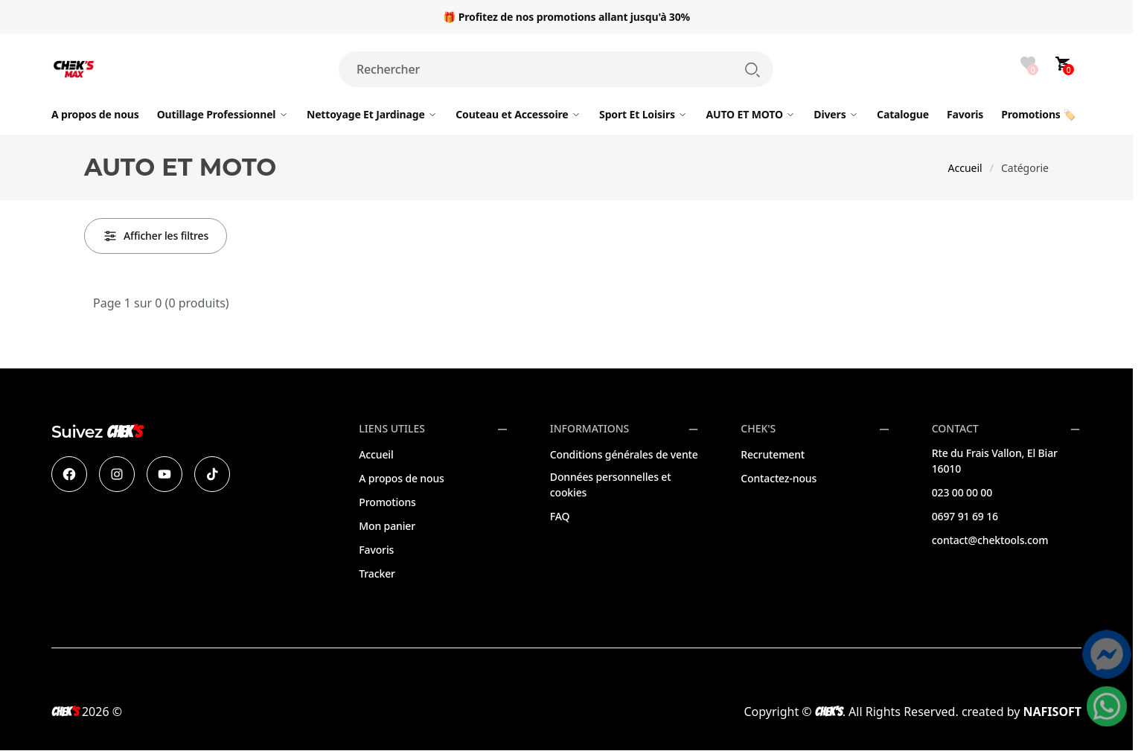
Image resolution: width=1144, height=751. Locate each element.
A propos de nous (401, 478)
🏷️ (1038, 114)
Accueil (965, 168)
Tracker (377, 573)
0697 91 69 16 (965, 516)
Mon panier (387, 526)
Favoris (376, 550)
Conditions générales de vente (624, 454)
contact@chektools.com (990, 540)
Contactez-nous (779, 478)
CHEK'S (758, 429)
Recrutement (773, 454)
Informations (589, 429)
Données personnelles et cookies (610, 484)
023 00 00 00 (962, 492)
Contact (955, 429)
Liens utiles (392, 429)
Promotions (387, 502)
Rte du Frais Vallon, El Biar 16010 (995, 461)
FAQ (560, 516)
